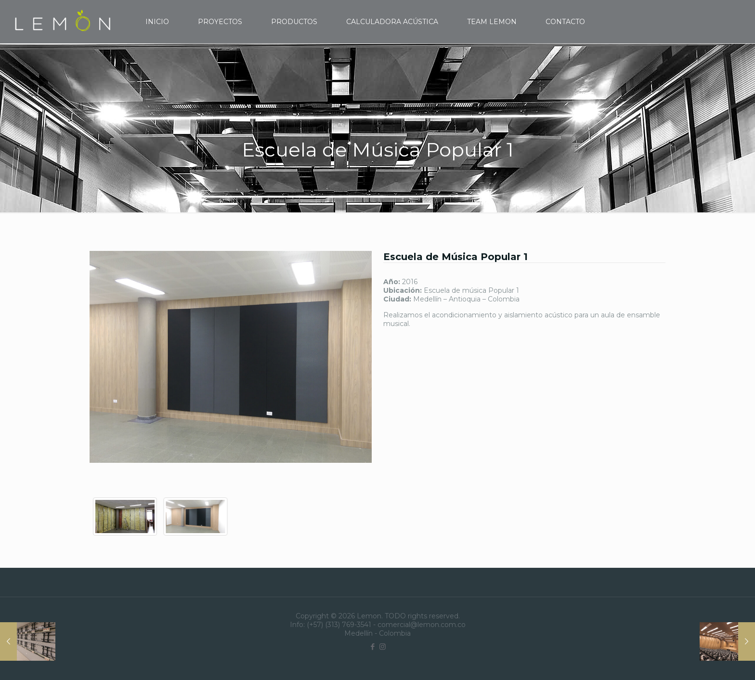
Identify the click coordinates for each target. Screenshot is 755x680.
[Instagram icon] (382, 646)
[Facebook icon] (372, 646)
